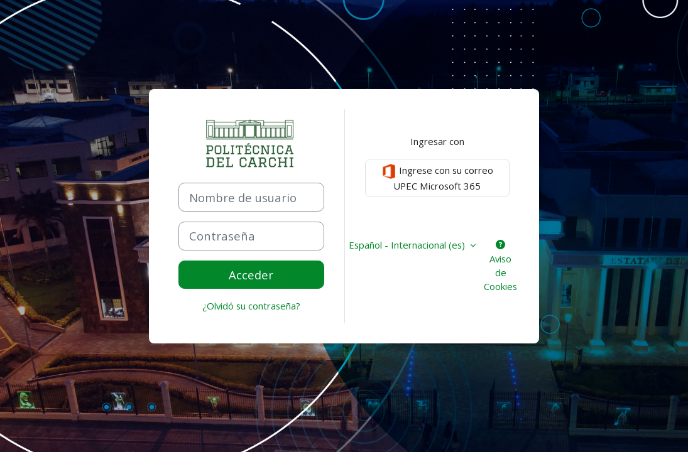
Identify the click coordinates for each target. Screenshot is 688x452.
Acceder (251, 274)
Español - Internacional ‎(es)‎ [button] (408, 245)
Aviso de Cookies (500, 266)
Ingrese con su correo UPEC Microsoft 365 (437, 178)
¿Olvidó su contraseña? (251, 305)
